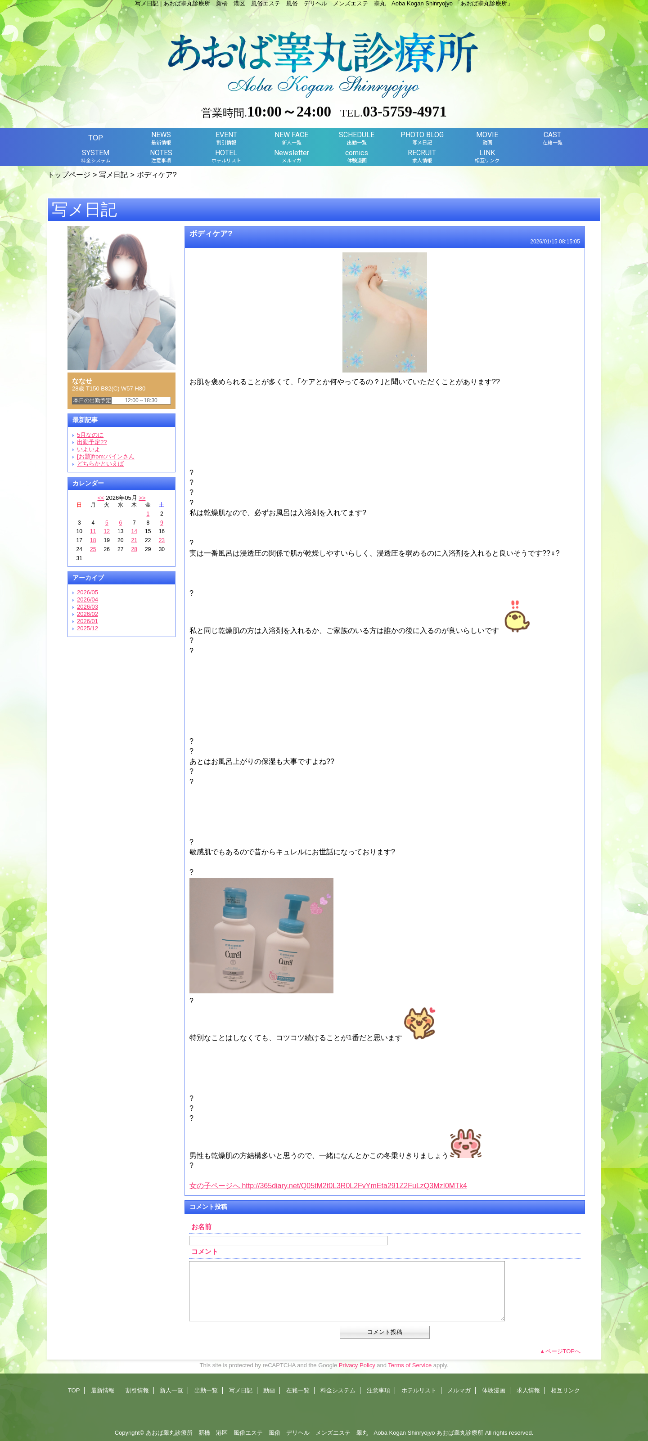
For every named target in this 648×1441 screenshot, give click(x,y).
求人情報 (528, 1390)
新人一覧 (171, 1390)
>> (142, 497)
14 (134, 531)
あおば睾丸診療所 (459, 1432)
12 (107, 531)
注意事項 (378, 1390)
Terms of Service (410, 1365)
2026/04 (87, 599)
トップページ (68, 175)
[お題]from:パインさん (106, 456)
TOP (95, 138)
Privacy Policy (357, 1365)
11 (93, 531)
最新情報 (102, 1390)
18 (93, 540)
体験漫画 (493, 1390)
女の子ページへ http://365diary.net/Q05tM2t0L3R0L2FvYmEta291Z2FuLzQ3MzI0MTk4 (328, 1186)
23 (162, 540)
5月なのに (90, 434)
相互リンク (565, 1390)
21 (134, 540)
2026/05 (87, 592)
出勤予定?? (92, 442)
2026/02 (87, 614)
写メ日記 (113, 175)
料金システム (338, 1390)
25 (93, 549)
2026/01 (87, 621)
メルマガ (459, 1390)
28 (134, 549)
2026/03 (87, 606)
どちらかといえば (100, 463)
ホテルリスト (418, 1390)
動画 (269, 1390)
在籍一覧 (298, 1390)
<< (100, 497)
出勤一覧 (206, 1390)
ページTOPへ (563, 1351)
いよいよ (88, 449)
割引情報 (137, 1390)
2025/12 (87, 628)
